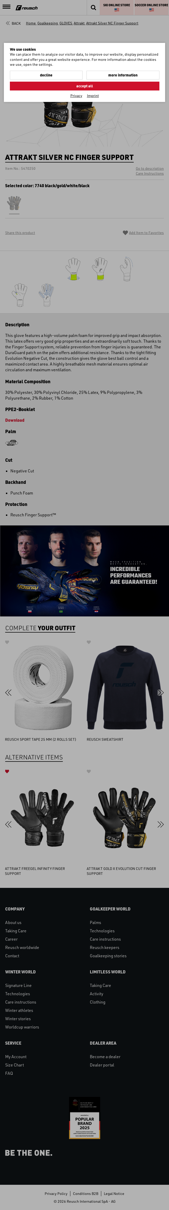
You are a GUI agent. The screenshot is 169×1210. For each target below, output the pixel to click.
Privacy (76, 95)
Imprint (93, 95)
